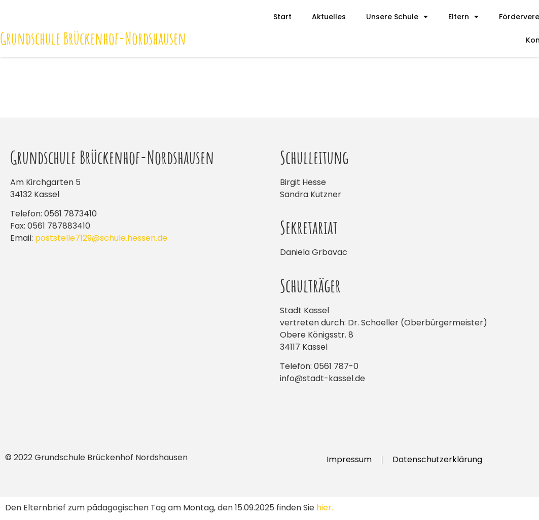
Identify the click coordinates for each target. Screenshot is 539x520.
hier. (324, 507)
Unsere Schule (397, 16)
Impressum (349, 459)
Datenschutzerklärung (437, 459)
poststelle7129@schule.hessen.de (101, 238)
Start (282, 17)
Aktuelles (329, 17)
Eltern (463, 16)
